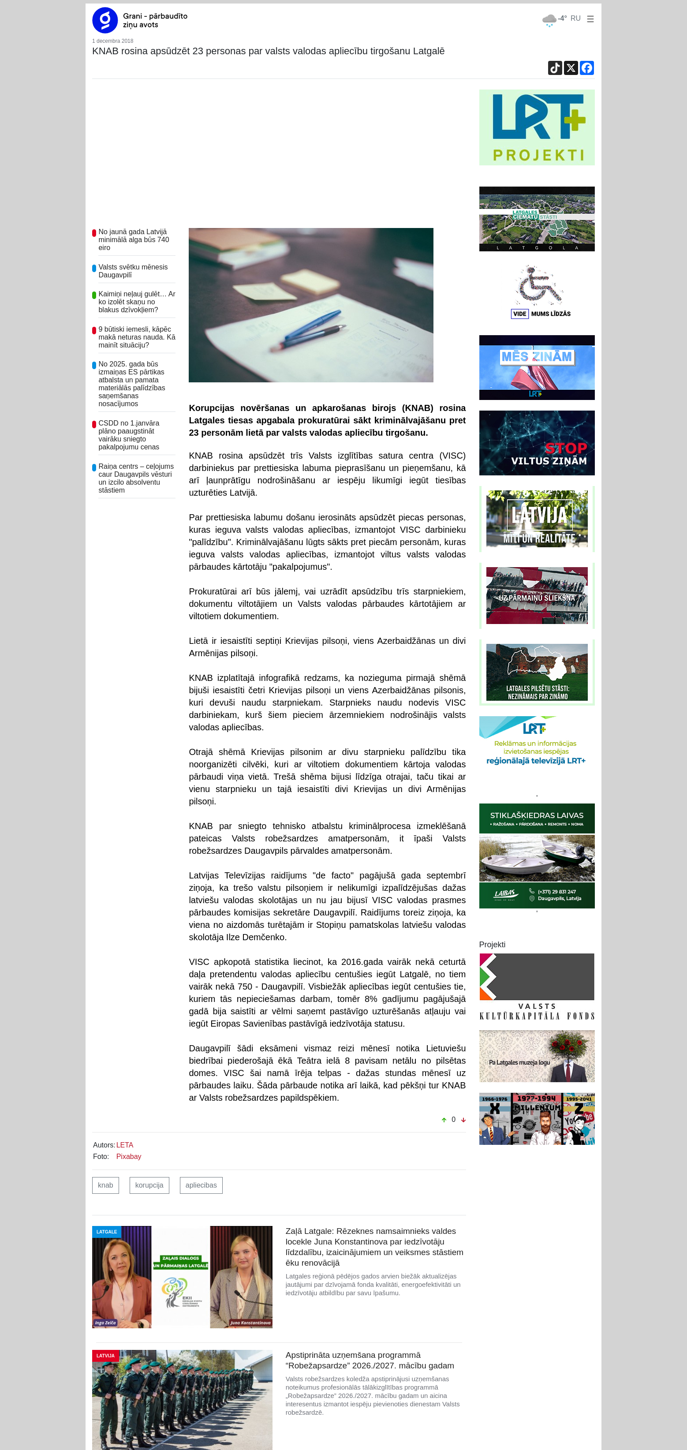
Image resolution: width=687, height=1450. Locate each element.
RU (576, 18)
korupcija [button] (149, 1185)
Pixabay (129, 1156)
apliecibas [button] (201, 1185)
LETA (125, 1145)
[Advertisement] (279, 155)
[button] (588, 18)
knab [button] (105, 1185)
